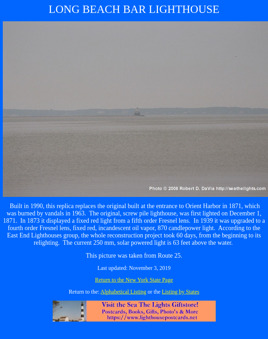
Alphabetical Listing (123, 292)
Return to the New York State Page (134, 280)
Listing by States (180, 292)
